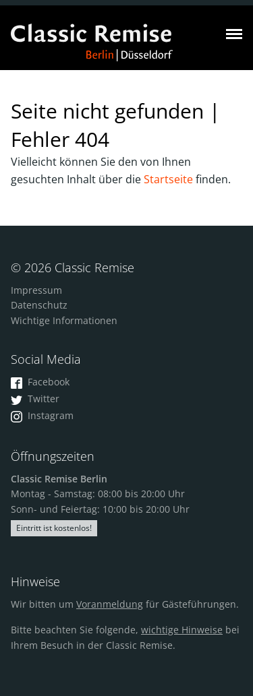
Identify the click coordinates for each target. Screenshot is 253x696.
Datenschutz (39, 304)
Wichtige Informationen (64, 320)
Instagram (42, 415)
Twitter (35, 398)
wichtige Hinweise (182, 629)
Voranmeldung (109, 604)
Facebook (40, 381)
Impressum (36, 290)
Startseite (168, 179)
